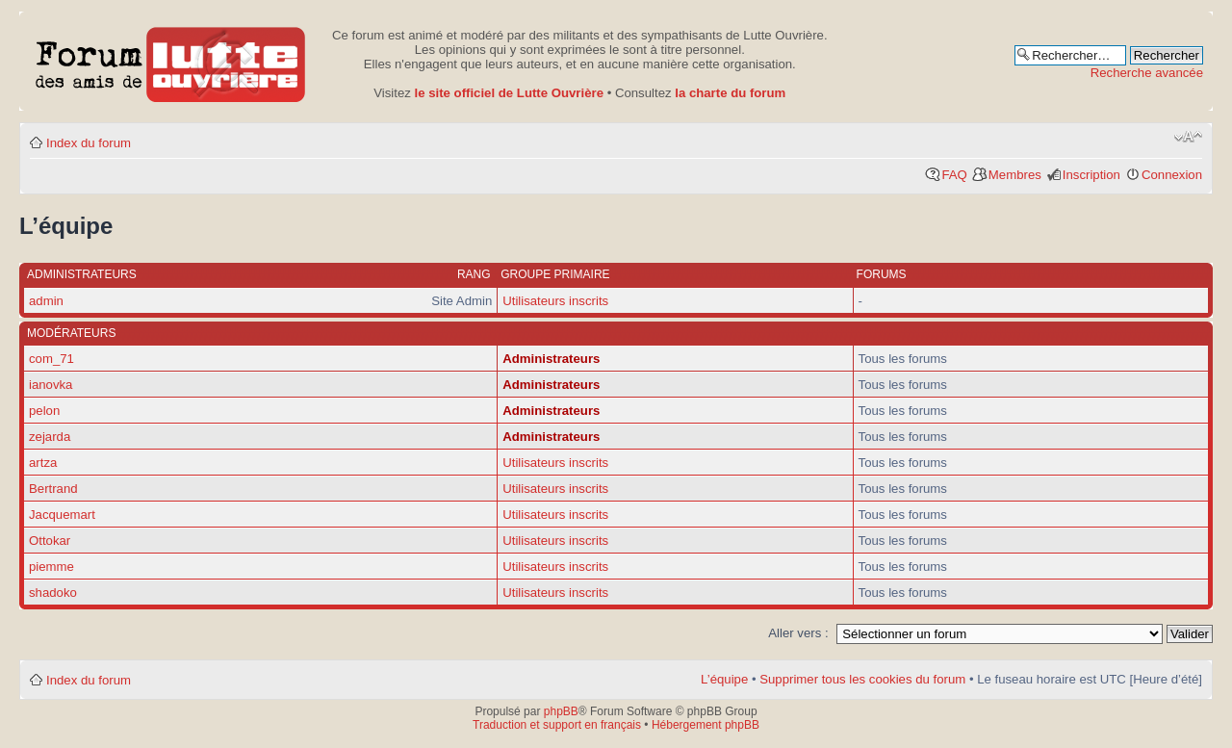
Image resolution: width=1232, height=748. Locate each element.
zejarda (49, 436)
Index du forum (88, 143)
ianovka (50, 384)
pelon (44, 410)
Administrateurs (551, 358)
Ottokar (49, 540)
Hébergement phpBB (705, 725)
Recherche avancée (1147, 72)
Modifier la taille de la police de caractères (1188, 136)
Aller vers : (798, 633)
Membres (1014, 175)
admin (46, 301)
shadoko (53, 592)
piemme (51, 566)
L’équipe (724, 679)
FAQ (953, 175)
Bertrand (53, 488)
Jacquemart (62, 514)
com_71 (51, 358)
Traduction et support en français (557, 725)
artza (43, 462)
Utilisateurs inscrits (555, 301)
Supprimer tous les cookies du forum (862, 679)
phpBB (561, 711)
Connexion (1172, 175)
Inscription (1091, 175)
